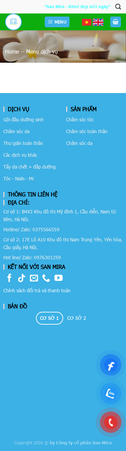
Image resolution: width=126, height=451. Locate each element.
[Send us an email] (34, 278)
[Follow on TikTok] (21, 278)
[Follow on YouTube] (58, 278)
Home (12, 51)
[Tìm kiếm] (118, 7)
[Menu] (57, 22)
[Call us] (46, 278)
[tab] (49, 318)
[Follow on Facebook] (9, 278)
